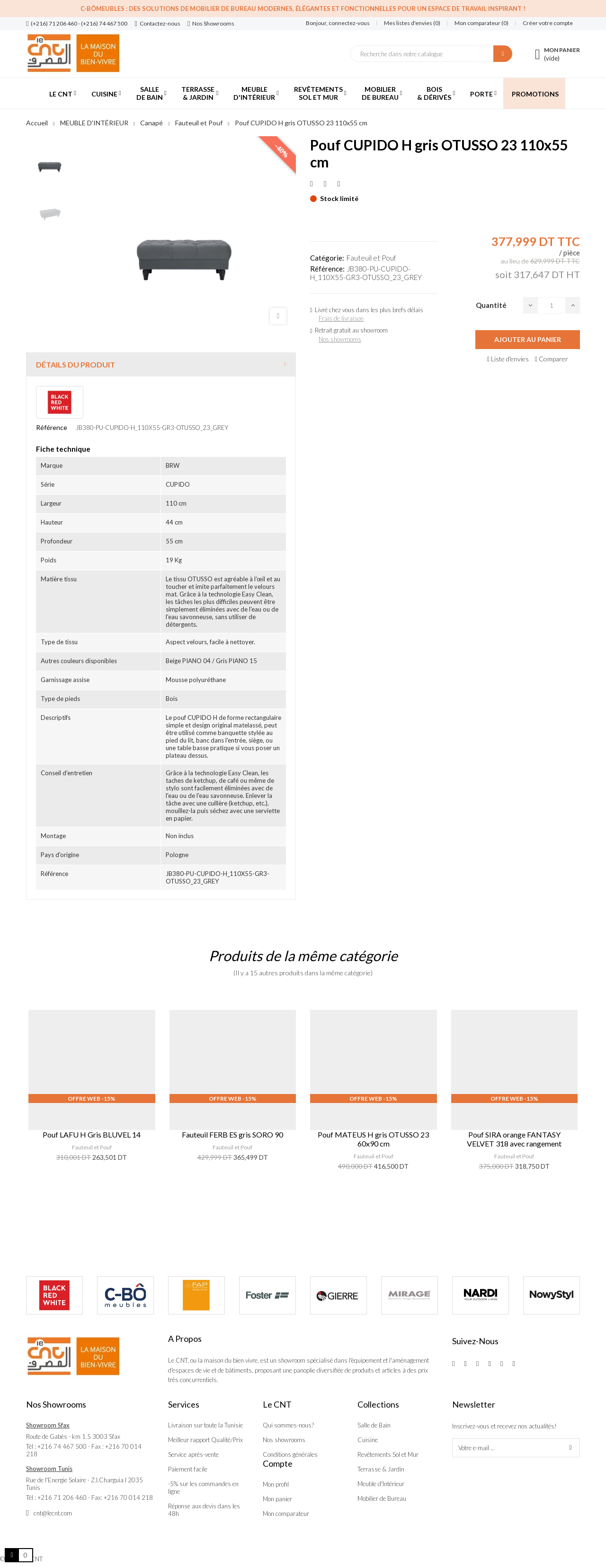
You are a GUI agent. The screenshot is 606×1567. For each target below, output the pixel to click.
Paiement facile (187, 1469)
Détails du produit (75, 364)
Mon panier (277, 1499)
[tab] (161, 364)
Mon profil (276, 1484)
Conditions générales (290, 1454)
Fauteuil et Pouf (371, 258)
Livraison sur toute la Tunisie (205, 1425)
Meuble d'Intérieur (380, 1484)
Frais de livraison (341, 318)
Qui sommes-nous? (288, 1425)
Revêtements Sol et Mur (388, 1454)
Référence (51, 427)
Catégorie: (327, 258)
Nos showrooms (340, 339)
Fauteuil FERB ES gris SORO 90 (232, 1134)
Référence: (327, 268)
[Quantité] (551, 305)
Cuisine (367, 1440)
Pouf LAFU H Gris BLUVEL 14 (92, 1134)
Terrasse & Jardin (380, 1469)
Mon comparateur (286, 1513)
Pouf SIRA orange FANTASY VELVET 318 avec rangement (514, 1139)
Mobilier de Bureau (381, 1498)
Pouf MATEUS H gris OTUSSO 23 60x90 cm (373, 1139)
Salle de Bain (374, 1425)
